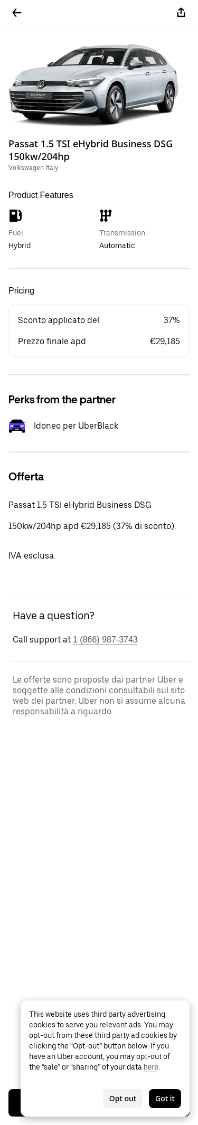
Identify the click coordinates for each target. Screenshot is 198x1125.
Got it (165, 1098)
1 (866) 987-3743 (105, 639)
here (151, 1067)
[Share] (181, 12)
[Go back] (17, 12)
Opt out (122, 1098)
